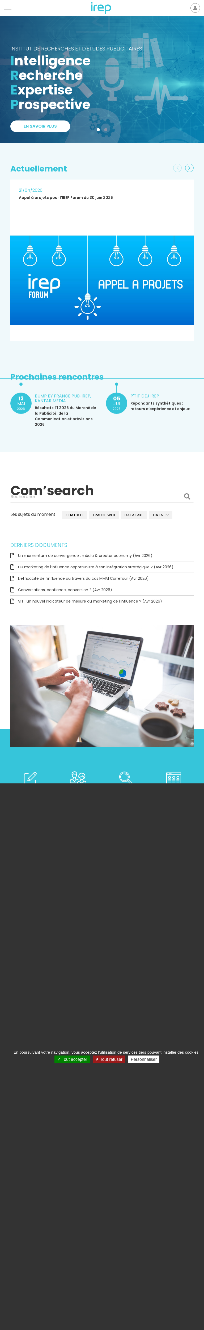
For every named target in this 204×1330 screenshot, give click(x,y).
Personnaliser (144, 1059)
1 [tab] (99, 130)
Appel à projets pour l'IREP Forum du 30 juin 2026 (66, 197)
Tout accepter (72, 1059)
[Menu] (7, 8)
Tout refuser (108, 1059)
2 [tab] (106, 130)
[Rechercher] (102, 496)
